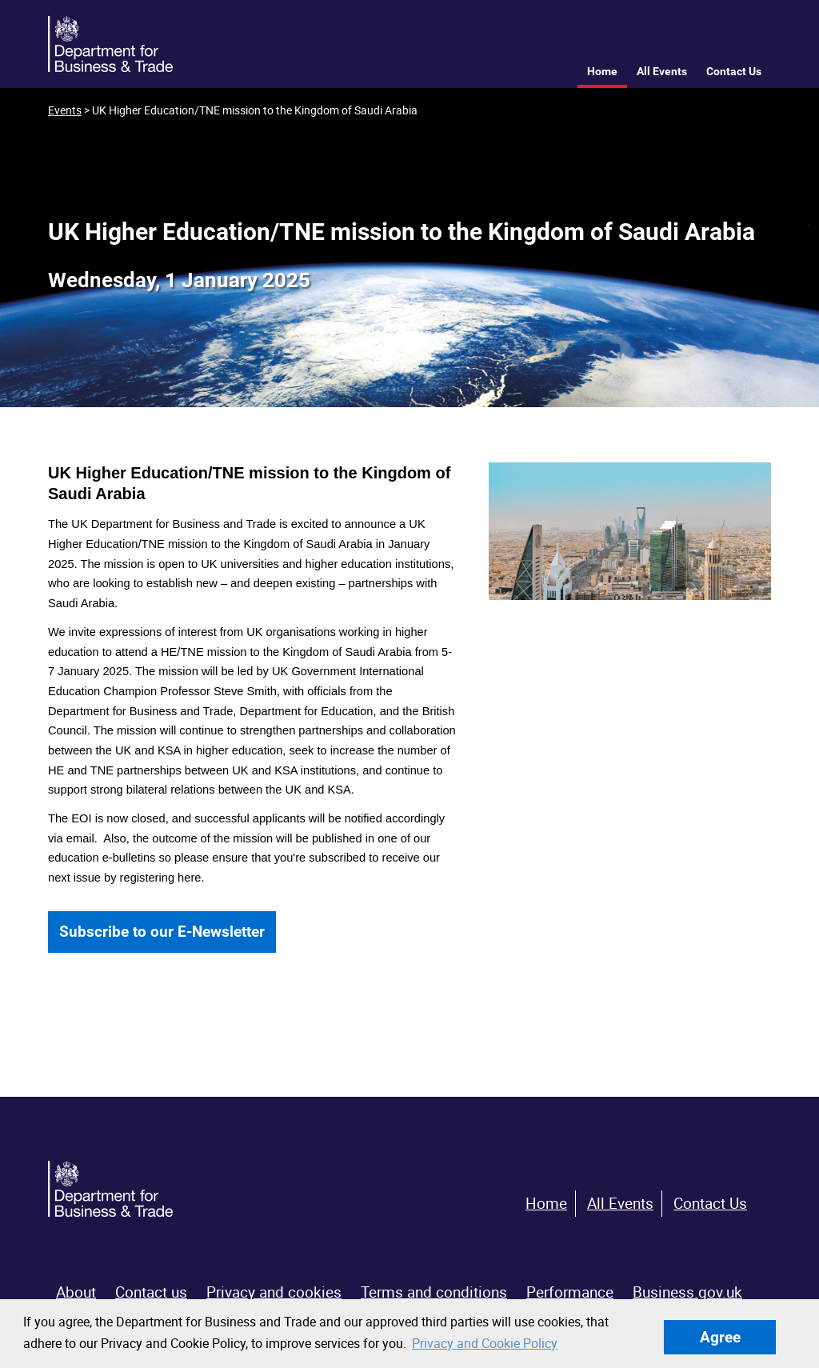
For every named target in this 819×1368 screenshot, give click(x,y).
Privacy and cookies (274, 1292)
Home (602, 71)
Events (65, 110)
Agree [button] (720, 1337)
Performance (569, 1292)
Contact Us (733, 71)
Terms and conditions (434, 1292)
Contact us (151, 1292)
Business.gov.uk (687, 1292)
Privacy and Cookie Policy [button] (484, 1343)
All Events (662, 71)
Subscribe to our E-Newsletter (162, 931)
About (76, 1292)
